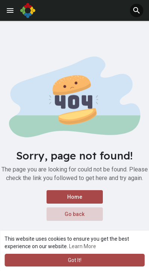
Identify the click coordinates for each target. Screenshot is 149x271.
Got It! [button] (74, 260)
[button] (136, 10)
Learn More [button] (82, 246)
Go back (74, 214)
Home (74, 197)
